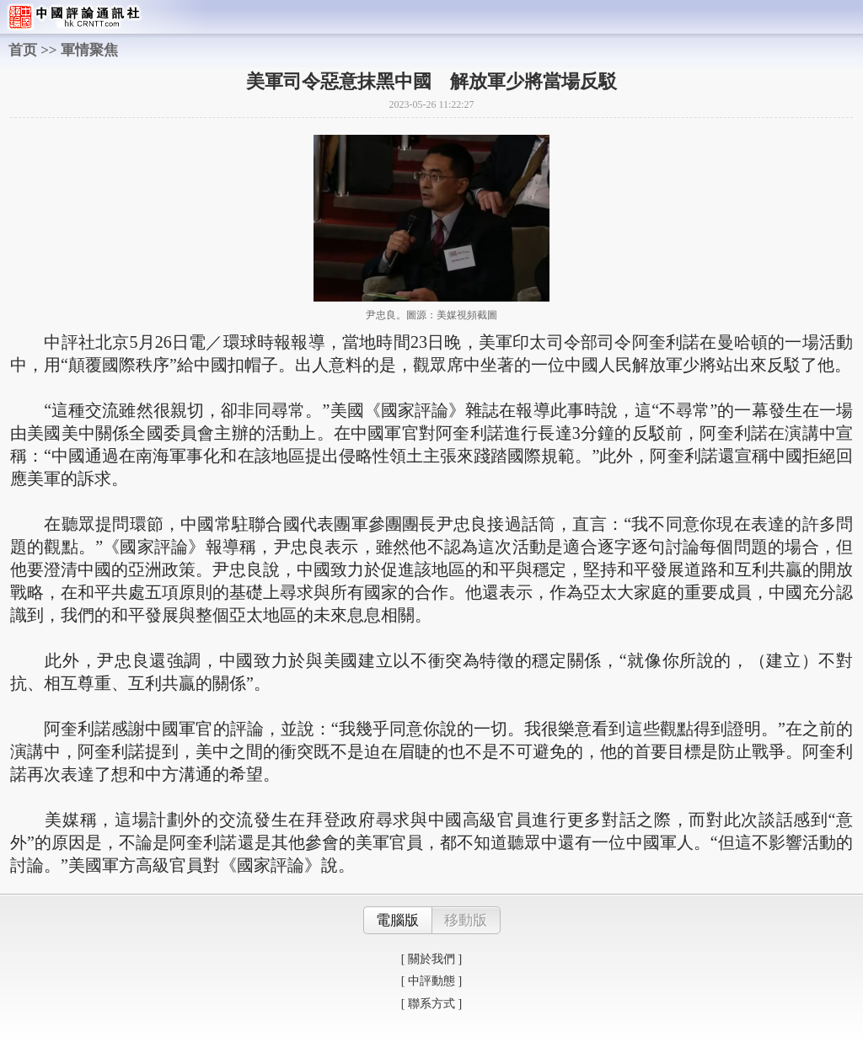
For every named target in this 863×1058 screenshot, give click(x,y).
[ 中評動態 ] (431, 981)
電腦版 (397, 920)
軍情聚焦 (89, 50)
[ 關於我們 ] (431, 959)
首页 (22, 50)
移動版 (465, 920)
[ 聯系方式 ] (431, 1003)
